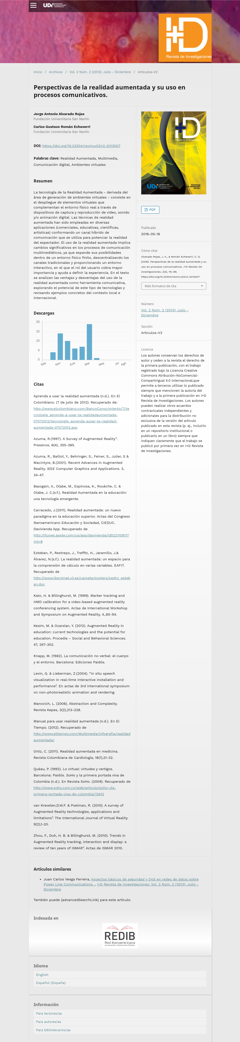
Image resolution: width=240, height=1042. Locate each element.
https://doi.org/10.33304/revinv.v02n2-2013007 (81, 146)
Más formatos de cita (160, 286)
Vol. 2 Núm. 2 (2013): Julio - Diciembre (100, 72)
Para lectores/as (49, 1013)
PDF (152, 210)
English (42, 975)
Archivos (56, 72)
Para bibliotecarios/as (53, 1030)
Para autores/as (48, 1022)
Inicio (38, 72)
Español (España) (51, 983)
